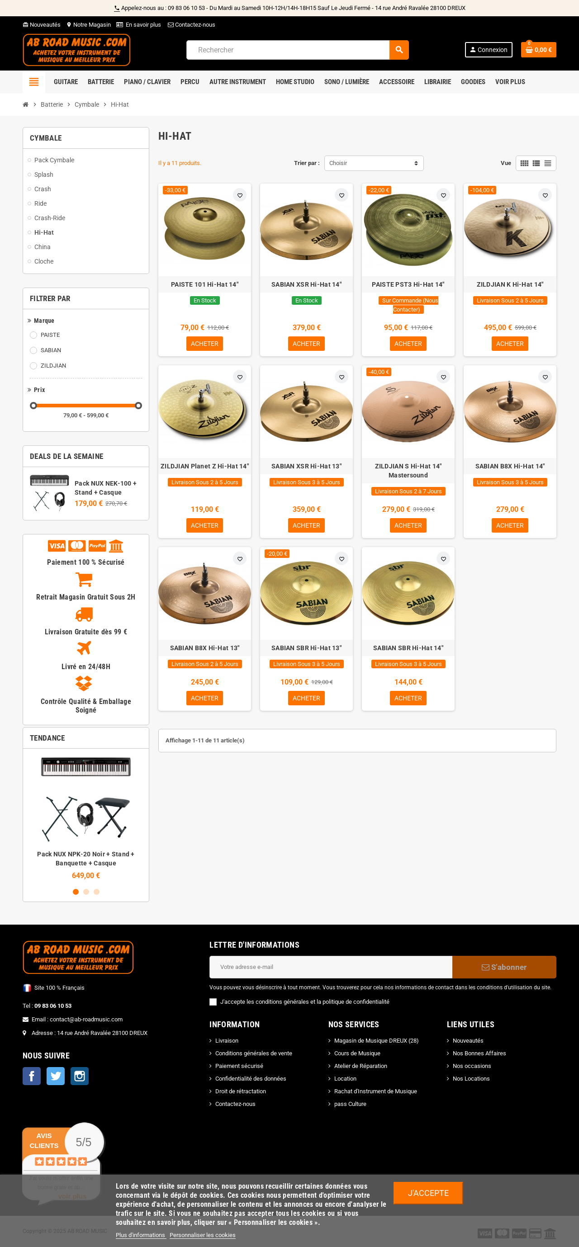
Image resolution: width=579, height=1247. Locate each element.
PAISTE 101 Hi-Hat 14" (204, 284)
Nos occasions (472, 1066)
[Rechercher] (297, 50)
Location (345, 1078)
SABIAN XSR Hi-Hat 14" (306, 284)
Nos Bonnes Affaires (479, 1053)
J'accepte (428, 1193)
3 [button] (97, 892)
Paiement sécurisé (239, 1066)
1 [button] (76, 892)
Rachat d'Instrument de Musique (375, 1091)
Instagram (80, 1076)
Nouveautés (42, 24)
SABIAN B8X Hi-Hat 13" (205, 649)
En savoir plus (143, 24)
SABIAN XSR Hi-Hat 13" (306, 467)
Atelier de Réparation (360, 1066)
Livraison (226, 1040)
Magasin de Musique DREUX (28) (376, 1040)
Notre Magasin (88, 24)
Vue (506, 163)
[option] (86, 818)
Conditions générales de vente (253, 1053)
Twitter (56, 1076)
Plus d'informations (141, 1235)
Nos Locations (471, 1078)
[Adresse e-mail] (330, 967)
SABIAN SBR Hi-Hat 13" (306, 649)
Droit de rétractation (240, 1091)
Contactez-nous (190, 24)
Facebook (32, 1076)
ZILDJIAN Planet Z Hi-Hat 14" (205, 467)
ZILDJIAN (53, 365)
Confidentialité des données (250, 1078)
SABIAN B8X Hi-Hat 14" (510, 467)
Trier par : (307, 163)
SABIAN (51, 350)
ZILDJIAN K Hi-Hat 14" (510, 284)
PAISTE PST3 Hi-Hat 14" (408, 284)
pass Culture (350, 1104)
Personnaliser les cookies (203, 1235)
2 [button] (86, 892)
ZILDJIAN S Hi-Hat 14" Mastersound (408, 471)
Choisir (338, 163)
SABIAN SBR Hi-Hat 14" (408, 649)
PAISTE (50, 334)
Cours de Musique (357, 1053)
